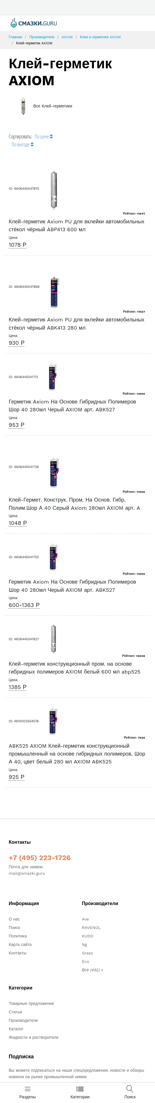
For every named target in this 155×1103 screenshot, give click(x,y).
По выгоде (22, 144)
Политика (18, 936)
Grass (87, 953)
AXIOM (67, 37)
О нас (14, 919)
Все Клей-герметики (43, 106)
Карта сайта (20, 944)
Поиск (14, 927)
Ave (85, 919)
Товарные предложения (31, 1003)
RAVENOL (91, 927)
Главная (15, 37)
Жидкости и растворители (33, 1037)
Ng (84, 944)
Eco (85, 961)
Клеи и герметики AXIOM (100, 37)
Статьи (15, 1012)
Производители (41, 37)
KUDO (88, 936)
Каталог (16, 1029)
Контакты (17, 953)
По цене (44, 136)
